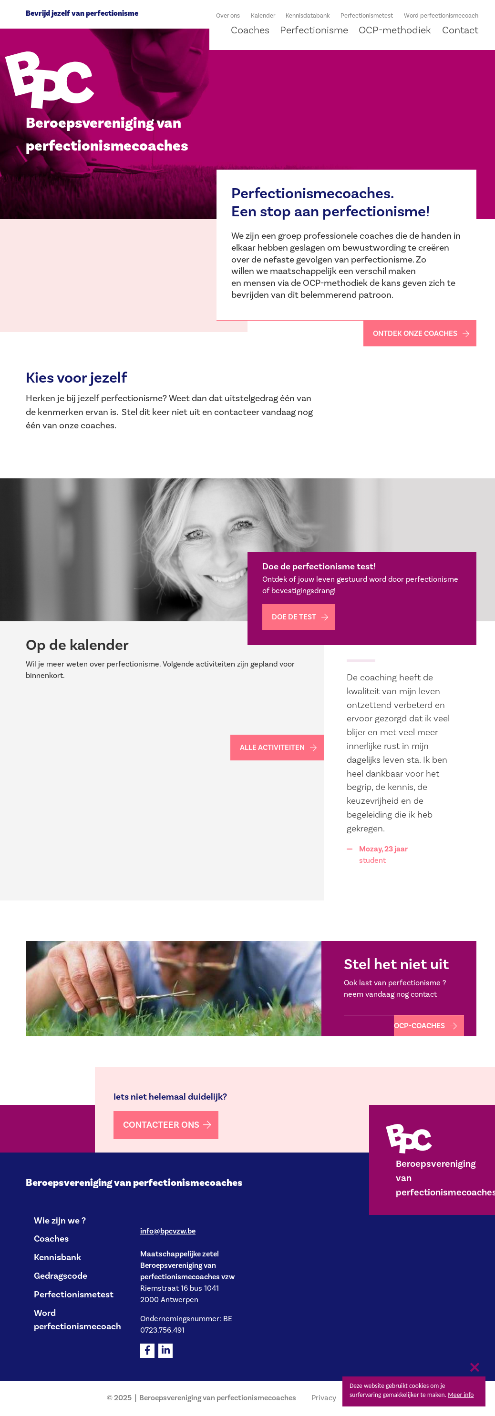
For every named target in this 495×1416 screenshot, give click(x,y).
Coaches (51, 1238)
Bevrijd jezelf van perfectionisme (82, 13)
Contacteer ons (161, 1125)
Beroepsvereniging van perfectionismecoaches (134, 1182)
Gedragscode (60, 1276)
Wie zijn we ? (60, 1220)
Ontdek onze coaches (415, 333)
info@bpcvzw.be (168, 1231)
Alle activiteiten (272, 747)
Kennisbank (57, 1257)
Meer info (461, 1395)
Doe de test (294, 617)
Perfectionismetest (73, 1294)
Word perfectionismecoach (77, 1320)
